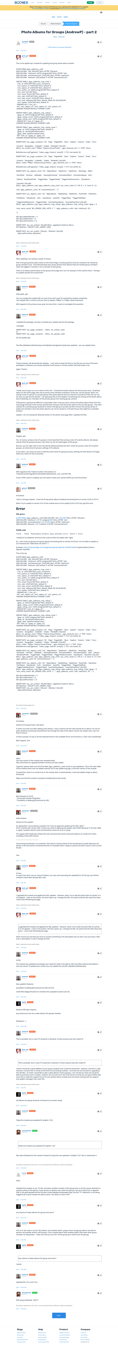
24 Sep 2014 (24, 1026)
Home (32, 2)
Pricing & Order (63, 1339)
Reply (55, 37)
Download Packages (64, 1337)
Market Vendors (56, 24)
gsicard (24, 488)
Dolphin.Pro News (21, 1332)
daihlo (24, 1002)
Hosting (54, 2)
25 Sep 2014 (24, 1044)
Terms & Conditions (85, 1339)
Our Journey (20, 1337)
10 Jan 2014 (23, 908)
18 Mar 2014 (23, 997)
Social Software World (22, 1339)
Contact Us (83, 1332)
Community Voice (21, 1342)
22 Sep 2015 (24, 1168)
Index (53, 17)
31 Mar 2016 (23, 1308)
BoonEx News (20, 1335)
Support (62, 2)
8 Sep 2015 (23, 1125)
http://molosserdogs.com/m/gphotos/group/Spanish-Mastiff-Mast (49, 547)
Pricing (47, 2)
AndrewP (25, 286)
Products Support (71, 24)
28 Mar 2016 (24, 1287)
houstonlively (26, 1131)
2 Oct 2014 (23, 1087)
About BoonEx (84, 1335)
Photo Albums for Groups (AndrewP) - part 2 (59, 32)
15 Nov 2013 (23, 708)
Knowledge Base (42, 1339)
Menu (101, 11)
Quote (17, 50)
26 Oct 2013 (23, 50)
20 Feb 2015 (24, 1105)
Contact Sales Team (64, 1342)
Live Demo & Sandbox (64, 1335)
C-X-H (24, 1173)
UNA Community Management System (72, 8)
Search (66, 17)
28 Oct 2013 (23, 309)
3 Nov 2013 (23, 459)
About (69, 2)
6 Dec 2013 (23, 783)
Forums (43, 24)
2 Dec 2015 (23, 1239)
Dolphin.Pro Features (64, 1332)
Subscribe (61, 37)
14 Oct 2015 (23, 1199)
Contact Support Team (43, 1342)
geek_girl (25, 56)
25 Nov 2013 (24, 745)
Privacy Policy (84, 1337)
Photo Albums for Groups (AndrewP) (59, 47)
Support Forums (42, 1332)
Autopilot (25, 42)
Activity (59, 17)
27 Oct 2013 (23, 246)
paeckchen (25, 714)
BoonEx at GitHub (42, 1337)
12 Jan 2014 (23, 947)
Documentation (42, 1335)
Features (39, 2)
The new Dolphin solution (41, 8)
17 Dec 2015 (23, 1269)
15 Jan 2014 (23, 971)
